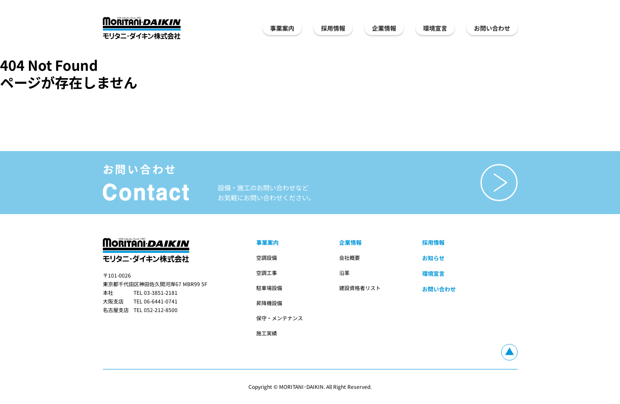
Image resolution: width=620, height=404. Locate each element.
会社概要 (349, 257)
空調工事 (266, 272)
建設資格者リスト (360, 287)
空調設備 (266, 257)
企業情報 (384, 28)
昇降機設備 (269, 302)
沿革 (344, 272)
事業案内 (282, 28)
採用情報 (333, 28)
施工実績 (266, 333)
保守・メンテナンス (279, 318)
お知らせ (433, 258)
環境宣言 (435, 28)
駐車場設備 (269, 287)
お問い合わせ (492, 28)
